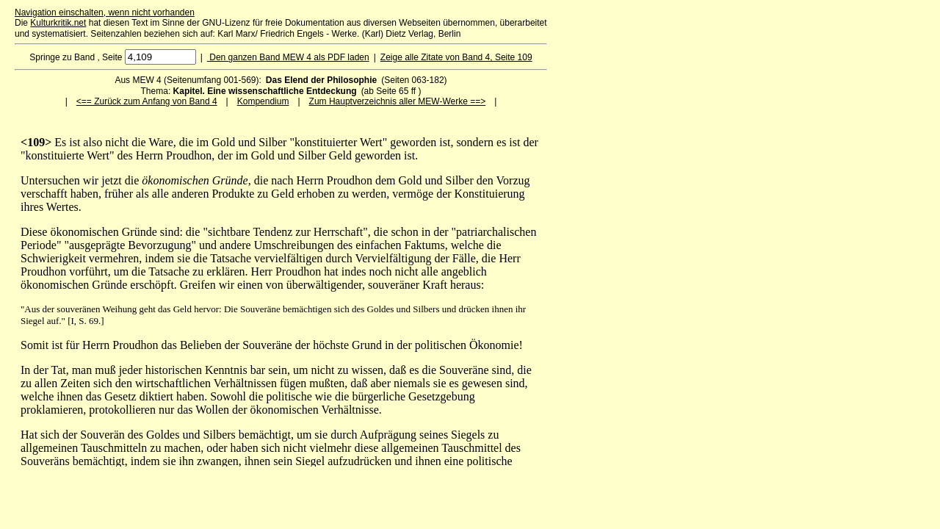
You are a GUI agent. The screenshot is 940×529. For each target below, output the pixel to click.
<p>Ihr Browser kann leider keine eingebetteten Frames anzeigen (281, 301)
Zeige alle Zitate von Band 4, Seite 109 (456, 57)
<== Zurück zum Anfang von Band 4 (146, 101)
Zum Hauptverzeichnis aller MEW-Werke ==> (397, 101)
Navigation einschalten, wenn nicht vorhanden (105, 12)
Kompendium (263, 101)
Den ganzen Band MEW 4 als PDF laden (288, 57)
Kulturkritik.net (58, 23)
